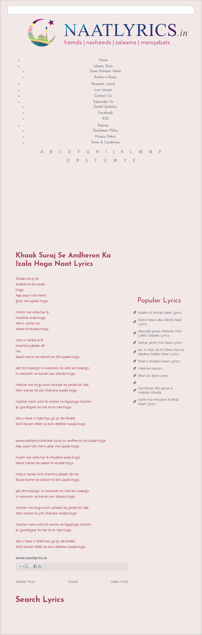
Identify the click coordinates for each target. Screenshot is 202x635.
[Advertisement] (98, 203)
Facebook (105, 113)
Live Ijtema (103, 90)
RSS (105, 119)
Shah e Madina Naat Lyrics (159, 361)
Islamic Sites (103, 66)
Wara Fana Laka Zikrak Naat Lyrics (160, 322)
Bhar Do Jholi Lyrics (153, 375)
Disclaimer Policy (105, 130)
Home (103, 60)
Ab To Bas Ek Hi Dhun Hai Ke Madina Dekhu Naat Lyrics (161, 352)
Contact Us (103, 96)
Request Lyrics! (103, 84)
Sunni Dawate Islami (105, 71)
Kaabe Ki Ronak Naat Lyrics (160, 312)
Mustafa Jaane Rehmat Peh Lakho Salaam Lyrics (159, 333)
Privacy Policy (105, 136)
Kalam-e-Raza (105, 77)
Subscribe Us (103, 102)
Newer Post (25, 581)
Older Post (119, 581)
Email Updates (105, 107)
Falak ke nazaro (150, 368)
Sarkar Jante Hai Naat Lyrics (160, 342)
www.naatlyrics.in (31, 557)
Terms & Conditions (105, 142)
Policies (103, 126)
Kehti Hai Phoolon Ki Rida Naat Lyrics (158, 401)
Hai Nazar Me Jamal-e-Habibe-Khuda (156, 390)
